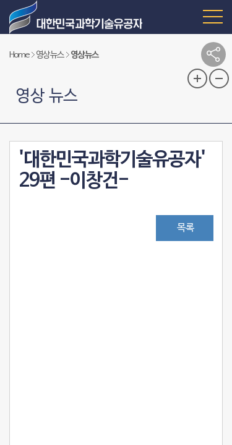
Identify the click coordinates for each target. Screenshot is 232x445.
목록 (185, 228)
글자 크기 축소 (219, 78)
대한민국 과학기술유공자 (77, 17)
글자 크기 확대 (197, 78)
